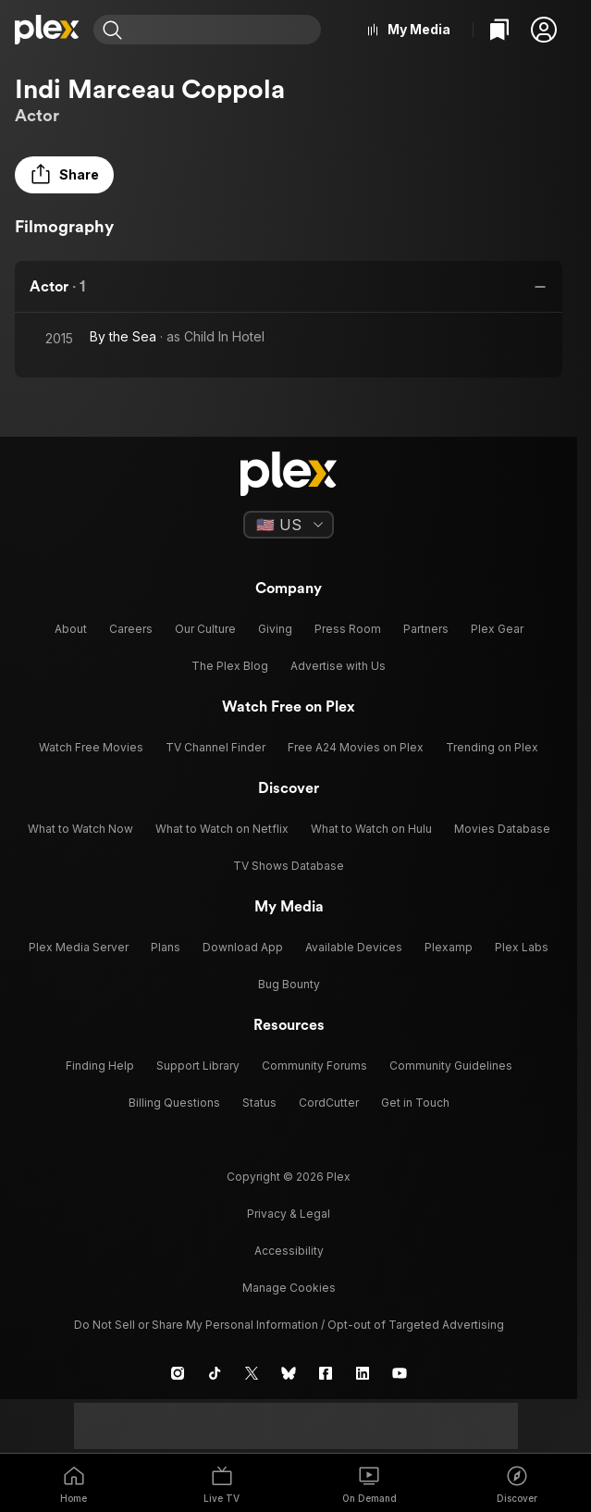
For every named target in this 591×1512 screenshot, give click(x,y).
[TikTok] (214, 1373)
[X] (251, 1373)
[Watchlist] (499, 29)
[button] (543, 29)
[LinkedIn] (362, 1373)
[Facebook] (325, 1373)
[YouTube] (399, 1373)
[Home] (47, 29)
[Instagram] (177, 1373)
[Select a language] (288, 525)
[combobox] (224, 29)
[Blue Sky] (288, 1373)
